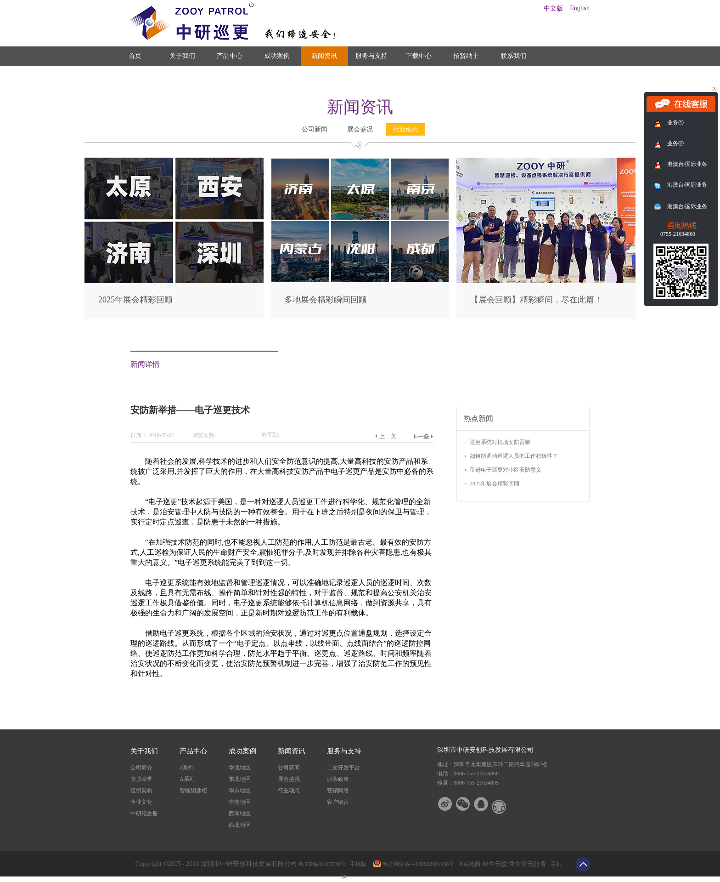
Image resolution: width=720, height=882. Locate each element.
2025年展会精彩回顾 (135, 299)
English (580, 8)
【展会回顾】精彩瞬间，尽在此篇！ (536, 299)
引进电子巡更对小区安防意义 (505, 470)
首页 (135, 55)
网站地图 (468, 864)
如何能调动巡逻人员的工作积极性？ (514, 456)
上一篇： (385, 436)
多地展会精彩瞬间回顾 (325, 299)
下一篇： (422, 436)
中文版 (553, 8)
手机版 (356, 864)
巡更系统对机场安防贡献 (500, 442)
